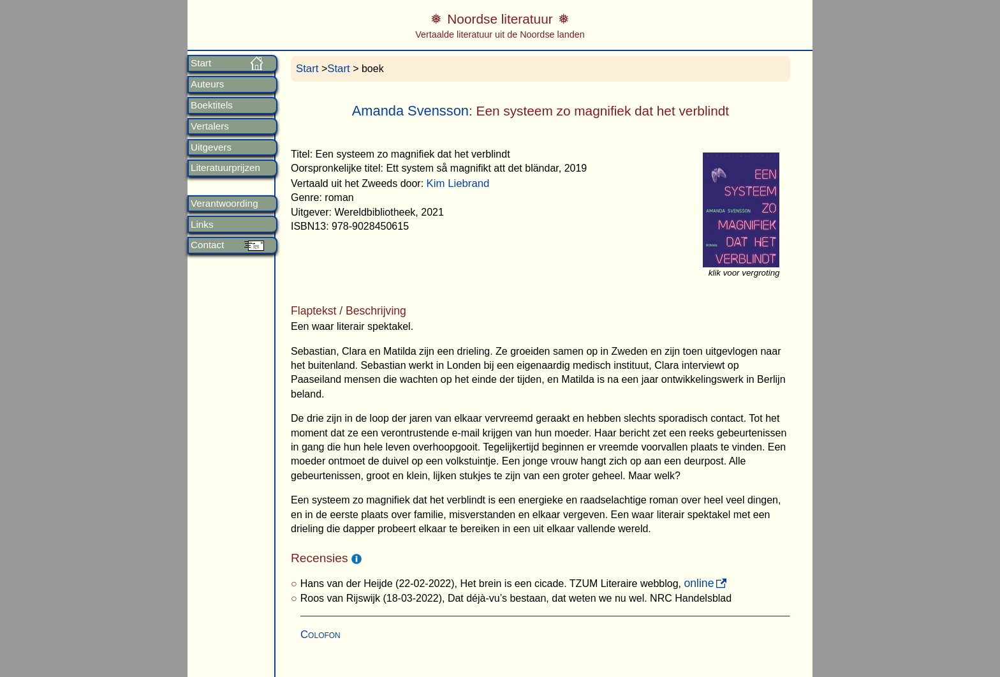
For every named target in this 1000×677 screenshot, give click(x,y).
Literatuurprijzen (225, 168)
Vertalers (210, 126)
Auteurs (207, 84)
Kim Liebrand (458, 183)
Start (201, 63)
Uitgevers (211, 147)
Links (202, 224)
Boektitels (212, 105)
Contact (207, 245)
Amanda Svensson (410, 111)
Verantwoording (224, 203)
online (699, 583)
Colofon (320, 635)
